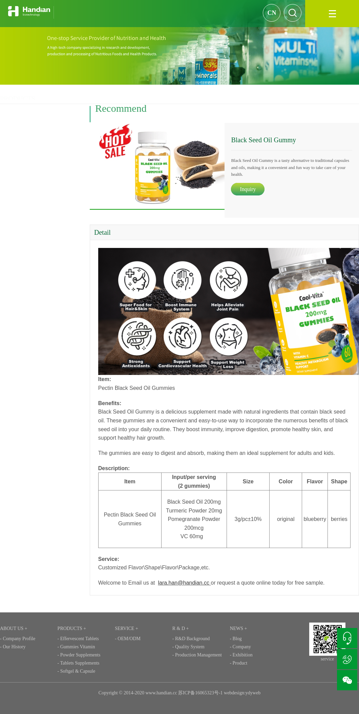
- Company (240, 646)
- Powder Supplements (79, 654)
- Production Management (197, 654)
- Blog (235, 638)
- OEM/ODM (128, 638)
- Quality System (188, 646)
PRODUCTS (284, 94)
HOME (261, 94)
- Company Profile (17, 638)
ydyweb (253, 692)
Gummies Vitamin (317, 94)
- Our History (12, 646)
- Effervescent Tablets (78, 638)
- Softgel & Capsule (77, 671)
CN (271, 12)
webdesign (234, 692)
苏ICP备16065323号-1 (200, 692)
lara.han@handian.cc (185, 583)
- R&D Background (191, 638)
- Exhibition (241, 654)
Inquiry (250, 189)
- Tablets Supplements (79, 663)
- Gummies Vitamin (76, 646)
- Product (238, 663)
